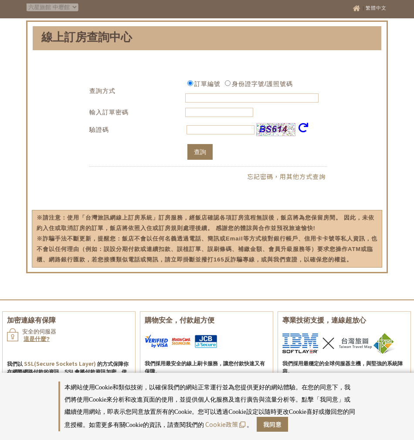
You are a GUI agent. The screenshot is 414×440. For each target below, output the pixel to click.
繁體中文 (376, 7)
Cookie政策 (225, 424)
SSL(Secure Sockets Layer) (60, 363)
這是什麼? (37, 339)
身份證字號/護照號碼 (262, 83)
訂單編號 (207, 83)
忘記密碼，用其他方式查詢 (286, 176)
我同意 (272, 424)
